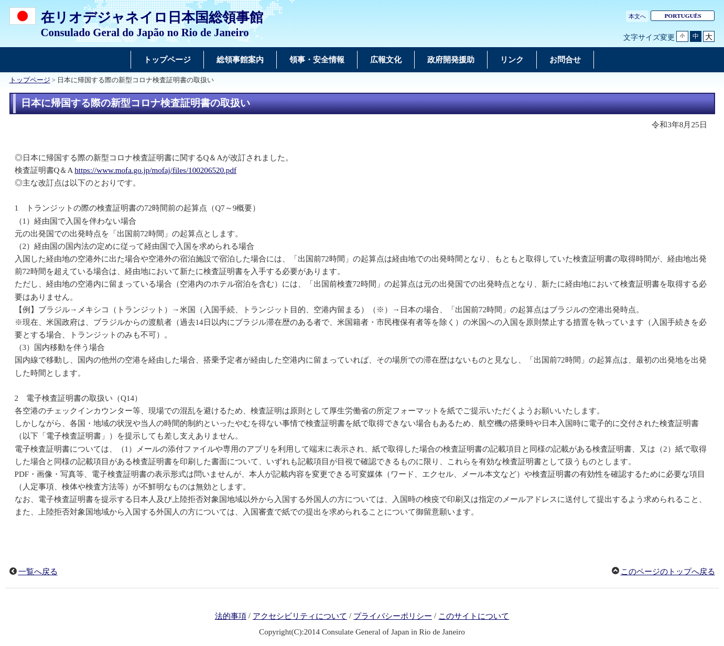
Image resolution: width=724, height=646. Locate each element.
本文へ (637, 16)
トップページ (29, 80)
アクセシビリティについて (300, 616)
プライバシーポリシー (392, 616)
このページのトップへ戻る (668, 571)
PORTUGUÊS (682, 16)
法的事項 (230, 616)
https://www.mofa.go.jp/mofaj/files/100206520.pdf (155, 170)
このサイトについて (473, 616)
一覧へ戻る (38, 571)
